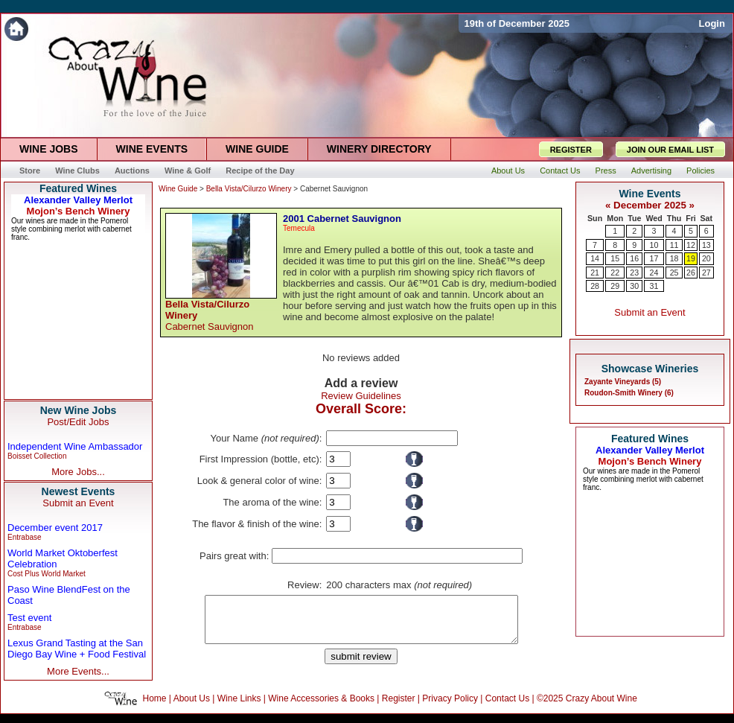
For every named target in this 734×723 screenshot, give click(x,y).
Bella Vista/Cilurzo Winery (249, 189)
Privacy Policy (450, 707)
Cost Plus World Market (46, 574)
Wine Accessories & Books (321, 707)
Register (398, 707)
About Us (191, 707)
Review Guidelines (361, 395)
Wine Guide (178, 189)
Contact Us (507, 707)
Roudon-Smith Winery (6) (629, 393)
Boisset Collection (36, 456)
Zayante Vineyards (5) (622, 382)
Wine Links (239, 707)
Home (155, 707)
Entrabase (24, 537)
